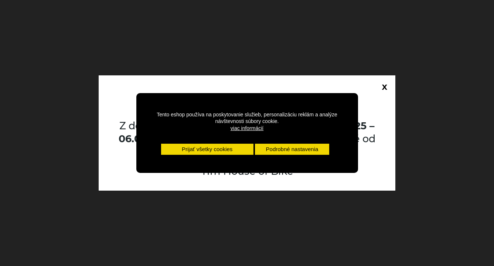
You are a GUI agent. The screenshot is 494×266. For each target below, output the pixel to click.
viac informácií (247, 128)
